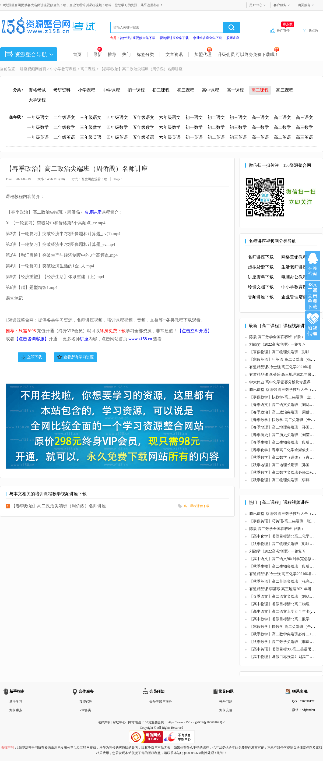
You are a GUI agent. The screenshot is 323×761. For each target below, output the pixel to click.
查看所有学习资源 (79, 357)
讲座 (84, 339)
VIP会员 (85, 710)
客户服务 (279, 5)
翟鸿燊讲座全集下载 (174, 38)
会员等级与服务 (160, 701)
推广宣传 (285, 30)
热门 (126, 54)
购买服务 (304, 5)
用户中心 (255, 5)
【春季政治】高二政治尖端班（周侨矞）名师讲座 (58, 506)
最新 (97, 54)
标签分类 (145, 54)
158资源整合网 (153, 722)
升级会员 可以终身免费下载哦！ (248, 54)
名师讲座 (92, 212)
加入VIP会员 (312, 295)
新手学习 (15, 701)
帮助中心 (119, 722)
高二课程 (88, 69)
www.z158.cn (140, 339)
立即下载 (34, 357)
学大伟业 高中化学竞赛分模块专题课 (280, 382)
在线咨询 (312, 265)
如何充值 (225, 710)
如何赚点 (15, 710)
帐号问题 (225, 701)
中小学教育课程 (63, 69)
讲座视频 (27, 69)
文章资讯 (174, 54)
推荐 (112, 54)
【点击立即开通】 (194, 330)
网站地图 (134, 722)
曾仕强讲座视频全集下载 (137, 38)
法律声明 (104, 722)
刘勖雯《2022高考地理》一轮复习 (277, 344)
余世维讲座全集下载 (207, 38)
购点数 (313, 31)
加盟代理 (203, 54)
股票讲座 (232, 38)
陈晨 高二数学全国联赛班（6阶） (277, 337)
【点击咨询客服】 (31, 339)
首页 (77, 54)
